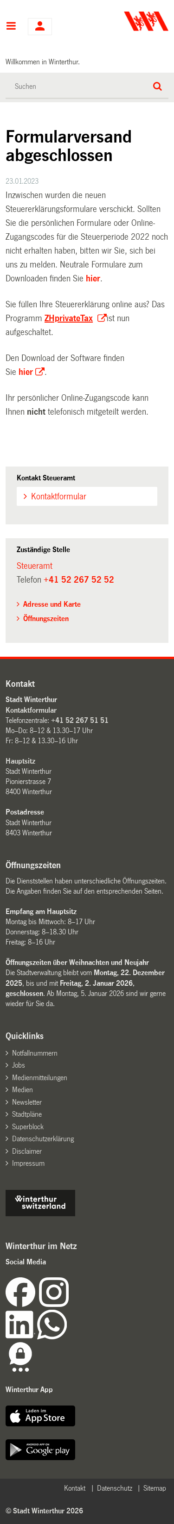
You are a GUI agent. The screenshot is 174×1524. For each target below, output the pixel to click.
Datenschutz (114, 1488)
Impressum (28, 1163)
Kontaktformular (58, 496)
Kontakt (74, 1488)
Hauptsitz (20, 761)
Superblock (28, 1127)
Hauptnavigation (11, 26)
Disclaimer (27, 1151)
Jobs (18, 1065)
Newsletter (27, 1102)
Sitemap (154, 1488)
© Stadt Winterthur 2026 (44, 1511)
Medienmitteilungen (39, 1078)
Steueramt (34, 566)
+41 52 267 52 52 (79, 580)
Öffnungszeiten (46, 618)
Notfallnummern (35, 1053)
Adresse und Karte (52, 604)
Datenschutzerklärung (43, 1139)
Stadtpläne (27, 1114)
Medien (22, 1090)
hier (93, 278)
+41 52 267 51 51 (80, 720)
